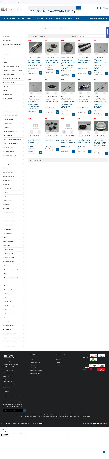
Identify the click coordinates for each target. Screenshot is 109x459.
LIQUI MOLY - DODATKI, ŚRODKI (11, 66)
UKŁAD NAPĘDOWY (8, 309)
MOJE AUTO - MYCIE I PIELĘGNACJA (13, 70)
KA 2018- (5, 196)
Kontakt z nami (60, 365)
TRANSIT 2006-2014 (8, 325)
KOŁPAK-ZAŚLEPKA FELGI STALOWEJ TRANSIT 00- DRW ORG (68, 140)
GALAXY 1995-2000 (8, 172)
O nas (31, 359)
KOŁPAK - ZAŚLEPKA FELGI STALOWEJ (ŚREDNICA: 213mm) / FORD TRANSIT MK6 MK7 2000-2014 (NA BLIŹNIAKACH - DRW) (100, 143)
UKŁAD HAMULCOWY (8, 301)
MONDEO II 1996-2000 (9, 217)
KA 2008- (5, 192)
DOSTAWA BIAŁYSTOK (36, 376)
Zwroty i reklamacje (35, 367)
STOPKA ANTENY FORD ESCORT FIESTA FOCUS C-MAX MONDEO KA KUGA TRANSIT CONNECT (51, 64)
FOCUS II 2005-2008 (8, 151)
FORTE (5, 62)
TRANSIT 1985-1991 (8, 249)
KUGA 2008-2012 (7, 200)
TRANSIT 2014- (7, 329)
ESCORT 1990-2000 (8, 107)
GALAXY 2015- (7, 184)
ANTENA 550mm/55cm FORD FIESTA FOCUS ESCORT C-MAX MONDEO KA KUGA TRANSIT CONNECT (34, 103)
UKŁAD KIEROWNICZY (9, 305)
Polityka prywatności (35, 373)
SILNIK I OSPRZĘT (8, 289)
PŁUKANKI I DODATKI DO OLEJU (11, 78)
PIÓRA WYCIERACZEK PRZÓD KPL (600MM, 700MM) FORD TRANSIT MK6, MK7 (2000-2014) (35, 63)
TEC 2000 (5, 86)
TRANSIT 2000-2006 (8, 261)
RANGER (5, 237)
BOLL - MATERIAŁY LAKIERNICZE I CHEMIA (12, 45)
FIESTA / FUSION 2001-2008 (10, 115)
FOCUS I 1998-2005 (8, 147)
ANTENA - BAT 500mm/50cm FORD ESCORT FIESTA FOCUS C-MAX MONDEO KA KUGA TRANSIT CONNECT (100, 64)
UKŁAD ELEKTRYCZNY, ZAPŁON (11, 297)
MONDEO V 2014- (7, 229)
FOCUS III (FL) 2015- (8, 164)
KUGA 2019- (6, 208)
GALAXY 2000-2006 (8, 176)
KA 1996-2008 (7, 188)
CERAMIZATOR (7, 50)
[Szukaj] (54, 8)
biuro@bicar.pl (7, 387)
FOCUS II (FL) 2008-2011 (9, 155)
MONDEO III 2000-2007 (9, 221)
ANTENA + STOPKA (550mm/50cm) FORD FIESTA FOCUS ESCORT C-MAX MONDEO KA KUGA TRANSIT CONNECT (100, 104)
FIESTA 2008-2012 (8, 119)
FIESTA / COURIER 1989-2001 (11, 111)
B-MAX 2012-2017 (8, 94)
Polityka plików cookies (36, 370)
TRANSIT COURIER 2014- (9, 346)
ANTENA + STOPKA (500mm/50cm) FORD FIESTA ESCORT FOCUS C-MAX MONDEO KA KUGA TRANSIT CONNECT (68, 104)
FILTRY (5, 273)
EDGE (4, 103)
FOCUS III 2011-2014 (8, 160)
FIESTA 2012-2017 (8, 123)
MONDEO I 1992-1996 (8, 212)
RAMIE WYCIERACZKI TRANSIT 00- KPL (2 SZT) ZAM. (83, 62)
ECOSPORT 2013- (7, 98)
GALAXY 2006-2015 (8, 180)
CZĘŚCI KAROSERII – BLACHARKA (11, 269)
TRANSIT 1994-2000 (8, 257)
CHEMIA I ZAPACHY (8, 54)
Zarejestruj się (99, 2)
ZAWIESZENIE (7, 317)
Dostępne (93, 36)
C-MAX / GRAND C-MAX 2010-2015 (12, 139)
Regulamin (32, 365)
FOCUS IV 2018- (7, 168)
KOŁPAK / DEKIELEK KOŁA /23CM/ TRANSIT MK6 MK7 (34, 140)
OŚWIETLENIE (7, 285)
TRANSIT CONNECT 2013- (10, 342)
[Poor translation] (5, 435)
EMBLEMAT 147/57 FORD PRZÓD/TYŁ (82, 100)
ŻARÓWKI (5, 90)
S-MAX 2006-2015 (8, 241)
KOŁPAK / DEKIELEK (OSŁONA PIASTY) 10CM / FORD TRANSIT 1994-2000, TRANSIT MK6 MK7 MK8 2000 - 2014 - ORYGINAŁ (68, 64)
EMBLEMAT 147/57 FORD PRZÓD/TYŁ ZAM (51, 100)
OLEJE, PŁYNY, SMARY (8, 74)
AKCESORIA (6, 36)
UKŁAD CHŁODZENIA (8, 293)
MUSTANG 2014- (7, 233)
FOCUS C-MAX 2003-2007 (10, 131)
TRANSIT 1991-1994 (8, 253)
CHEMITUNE (6, 58)
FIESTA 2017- (6, 127)
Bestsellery (59, 362)
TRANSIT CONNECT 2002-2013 (11, 338)
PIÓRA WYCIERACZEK (9, 82)
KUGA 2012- (6, 204)
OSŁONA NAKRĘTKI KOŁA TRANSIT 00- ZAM (52, 139)
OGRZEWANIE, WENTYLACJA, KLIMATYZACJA (14, 277)
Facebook (6, 391)
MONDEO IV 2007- (8, 225)
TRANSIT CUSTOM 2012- (9, 333)
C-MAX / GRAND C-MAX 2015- (11, 143)
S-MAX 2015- (6, 245)
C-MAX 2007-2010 (8, 135)
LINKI (5, 281)
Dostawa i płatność (35, 362)
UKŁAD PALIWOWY (8, 313)
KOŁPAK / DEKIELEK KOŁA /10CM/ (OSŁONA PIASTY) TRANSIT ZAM (83, 140)
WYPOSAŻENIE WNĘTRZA (10, 321)
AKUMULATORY (7, 40)
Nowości (58, 359)
